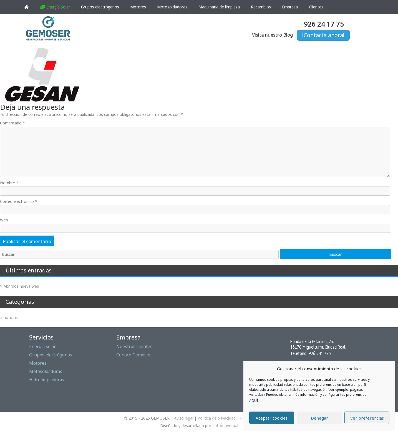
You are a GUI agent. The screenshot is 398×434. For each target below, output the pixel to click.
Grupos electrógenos (100, 6)
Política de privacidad (217, 418)
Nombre (9, 182)
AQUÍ (253, 400)
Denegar (319, 418)
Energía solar (42, 346)
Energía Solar (55, 6)
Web (4, 220)
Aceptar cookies (272, 418)
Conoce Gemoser (133, 355)
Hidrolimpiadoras (46, 380)
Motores (138, 6)
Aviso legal (183, 418)
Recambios (261, 6)
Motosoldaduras (45, 371)
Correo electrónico (18, 201)
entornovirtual (225, 425)
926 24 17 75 (324, 24)
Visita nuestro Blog (272, 35)
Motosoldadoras (172, 6)
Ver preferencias (367, 418)
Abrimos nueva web (21, 286)
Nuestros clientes (134, 346)
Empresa (290, 6)
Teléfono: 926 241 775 (310, 353)
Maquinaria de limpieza (219, 6)
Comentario (12, 123)
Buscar (335, 254)
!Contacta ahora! (323, 35)
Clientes (316, 6)
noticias (11, 317)
